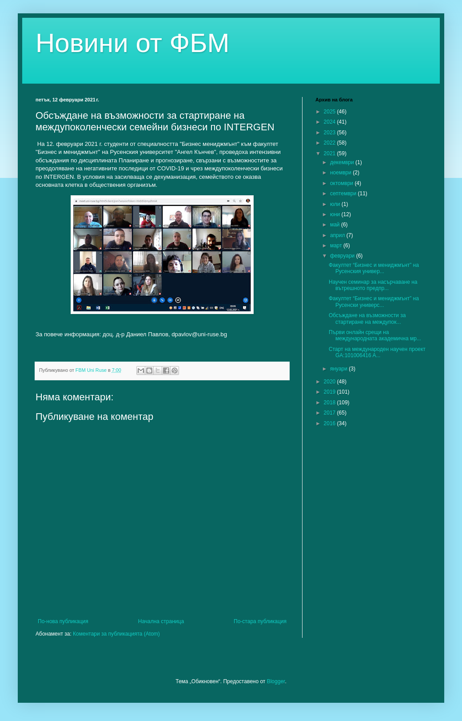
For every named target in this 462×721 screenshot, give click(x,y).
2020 (330, 382)
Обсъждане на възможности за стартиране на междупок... (367, 318)
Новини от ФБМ (133, 43)
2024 (330, 122)
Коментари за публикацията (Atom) (116, 634)
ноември (341, 172)
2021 (330, 153)
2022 (330, 143)
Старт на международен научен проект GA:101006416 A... (377, 352)
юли (336, 204)
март (336, 245)
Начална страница (161, 621)
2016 (330, 423)
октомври (342, 183)
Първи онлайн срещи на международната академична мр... (375, 335)
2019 (330, 392)
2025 (330, 112)
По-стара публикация (260, 621)
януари (339, 369)
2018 (330, 402)
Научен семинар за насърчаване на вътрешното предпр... (373, 285)
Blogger (276, 681)
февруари (343, 256)
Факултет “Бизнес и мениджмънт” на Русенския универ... (374, 268)
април (338, 235)
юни (336, 214)
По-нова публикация (63, 621)
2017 (330, 413)
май (335, 225)
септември (344, 193)
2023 (330, 132)
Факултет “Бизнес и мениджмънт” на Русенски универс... (374, 301)
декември (342, 162)
